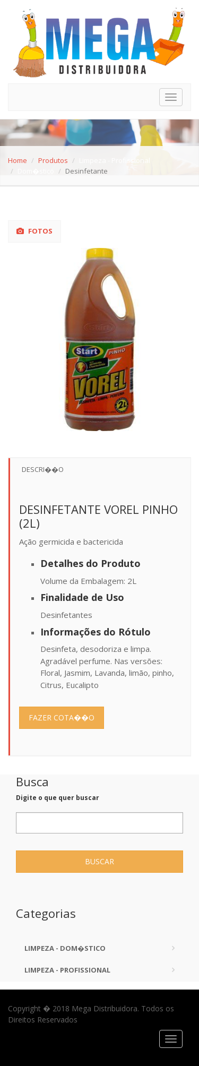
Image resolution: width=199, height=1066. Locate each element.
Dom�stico (36, 171)
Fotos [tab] (34, 231)
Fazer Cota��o (61, 717)
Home (17, 160)
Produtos (53, 160)
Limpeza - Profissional (114, 160)
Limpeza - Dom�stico (65, 948)
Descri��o (43, 469)
